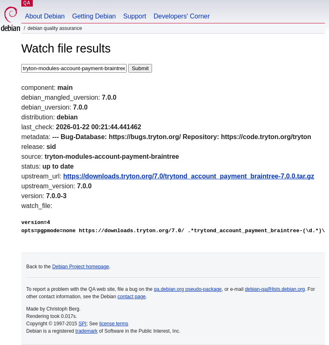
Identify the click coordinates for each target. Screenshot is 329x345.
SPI (82, 324)
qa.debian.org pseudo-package (188, 289)
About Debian (45, 16)
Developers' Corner (182, 16)
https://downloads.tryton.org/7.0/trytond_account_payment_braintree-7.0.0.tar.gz (188, 176)
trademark (86, 331)
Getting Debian (94, 16)
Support (134, 16)
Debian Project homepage (80, 267)
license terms (113, 324)
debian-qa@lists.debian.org (275, 289)
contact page (132, 296)
